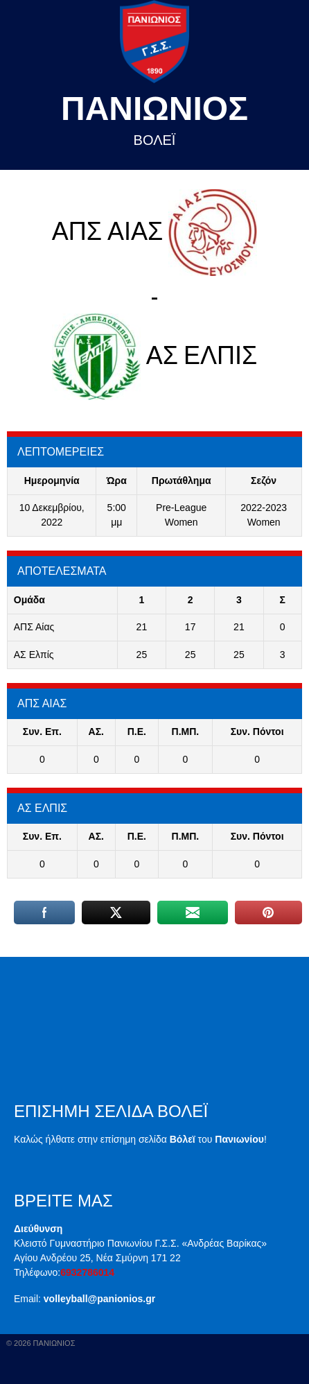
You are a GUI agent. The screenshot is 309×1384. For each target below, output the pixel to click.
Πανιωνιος (154, 108)
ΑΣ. (96, 731)
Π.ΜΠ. (186, 731)
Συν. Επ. (42, 731)
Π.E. (136, 731)
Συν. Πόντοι (257, 731)
